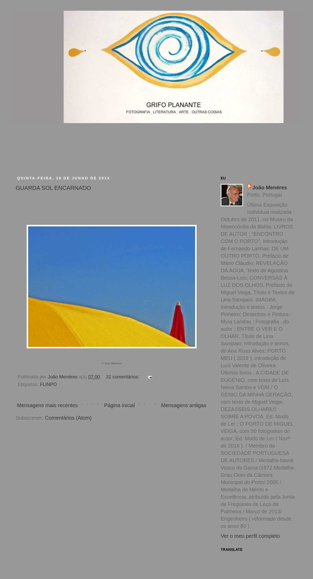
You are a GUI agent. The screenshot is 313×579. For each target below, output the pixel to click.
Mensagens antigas (183, 405)
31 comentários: (123, 376)
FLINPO (48, 384)
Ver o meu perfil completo (250, 536)
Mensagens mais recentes (47, 405)
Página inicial (119, 405)
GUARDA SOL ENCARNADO (53, 188)
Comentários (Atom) (68, 418)
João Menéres (269, 187)
